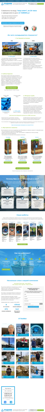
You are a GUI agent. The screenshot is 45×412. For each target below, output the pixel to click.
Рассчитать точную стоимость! (22, 168)
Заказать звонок (40, 3)
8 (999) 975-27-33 (8, 393)
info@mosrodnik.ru (8, 396)
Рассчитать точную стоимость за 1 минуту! (13, 23)
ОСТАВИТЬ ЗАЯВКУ (22, 244)
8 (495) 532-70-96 (8, 395)
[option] (22, 231)
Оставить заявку (8, 162)
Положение (37, 308)
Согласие (28, 309)
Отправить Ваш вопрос (33, 306)
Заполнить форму (6, 269)
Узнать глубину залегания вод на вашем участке (12, 88)
